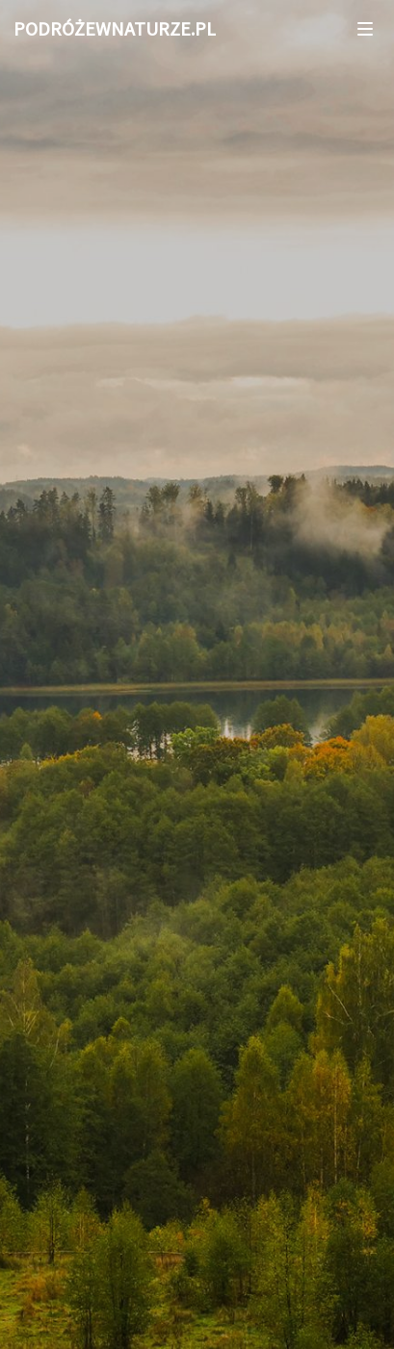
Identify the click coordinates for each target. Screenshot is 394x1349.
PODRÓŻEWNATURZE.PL (114, 28)
